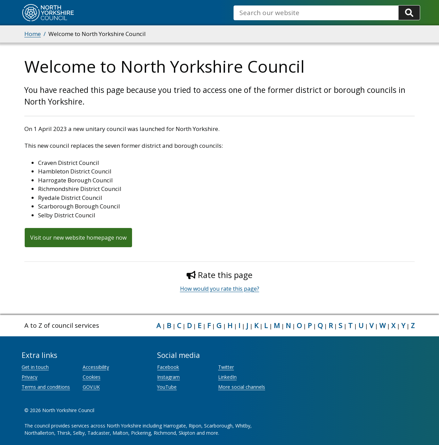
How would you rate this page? (219, 288)
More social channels (241, 387)
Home (32, 34)
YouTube (167, 387)
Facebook (168, 367)
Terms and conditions (46, 387)
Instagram (168, 377)
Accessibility (96, 367)
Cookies (91, 377)
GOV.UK (91, 387)
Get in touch (35, 367)
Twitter (226, 367)
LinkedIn (227, 377)
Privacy (29, 377)
